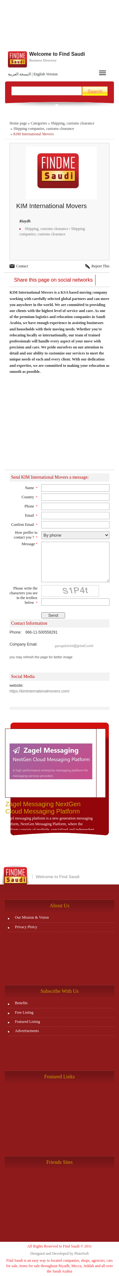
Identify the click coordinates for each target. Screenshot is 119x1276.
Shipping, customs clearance (72, 123)
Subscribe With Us (60, 991)
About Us (59, 905)
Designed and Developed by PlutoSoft (59, 1253)
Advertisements (27, 1031)
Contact (22, 266)
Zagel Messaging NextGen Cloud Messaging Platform (43, 808)
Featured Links (59, 1076)
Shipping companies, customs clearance (43, 128)
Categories (39, 123)
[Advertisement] (59, 425)
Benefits (21, 1003)
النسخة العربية (19, 74)
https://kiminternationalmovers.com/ (39, 691)
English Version (45, 74)
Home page (18, 123)
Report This (100, 266)
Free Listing (24, 1012)
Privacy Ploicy (26, 927)
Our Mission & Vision (32, 917)
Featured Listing (27, 1021)
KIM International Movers (33, 134)
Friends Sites (59, 1162)
